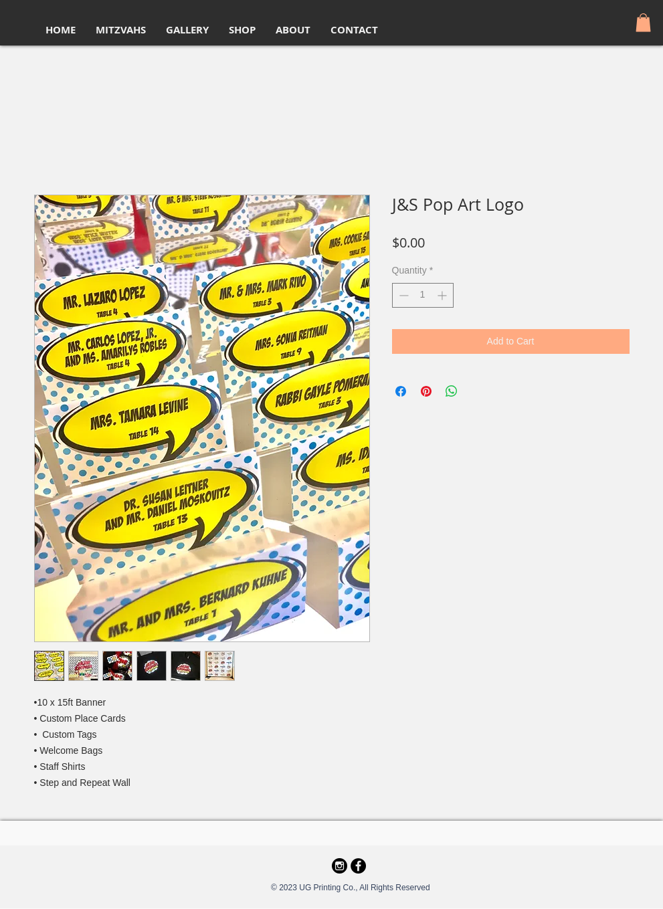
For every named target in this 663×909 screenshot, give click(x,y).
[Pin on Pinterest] (426, 391)
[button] (643, 22)
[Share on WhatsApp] (452, 391)
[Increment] (443, 295)
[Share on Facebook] (401, 391)
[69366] (339, 866)
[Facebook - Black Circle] (358, 866)
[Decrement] (402, 295)
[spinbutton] (423, 295)
